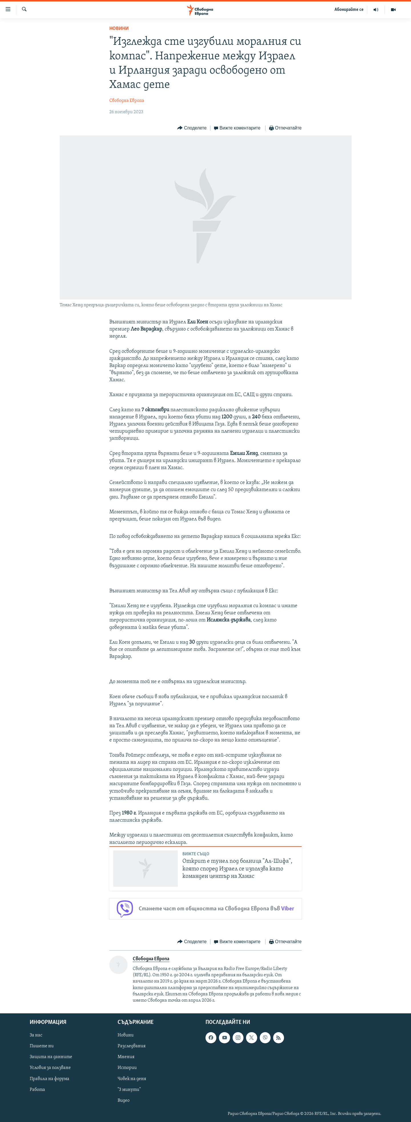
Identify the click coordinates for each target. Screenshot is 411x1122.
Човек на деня (132, 1078)
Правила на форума (49, 1078)
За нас (36, 1035)
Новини (119, 28)
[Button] (191, 128)
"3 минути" (129, 1089)
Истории (127, 1068)
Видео (124, 1100)
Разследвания (132, 1046)
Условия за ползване (50, 1068)
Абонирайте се (349, 9)
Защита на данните (51, 1057)
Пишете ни (42, 1046)
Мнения (126, 1057)
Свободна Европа (126, 100)
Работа (37, 1089)
